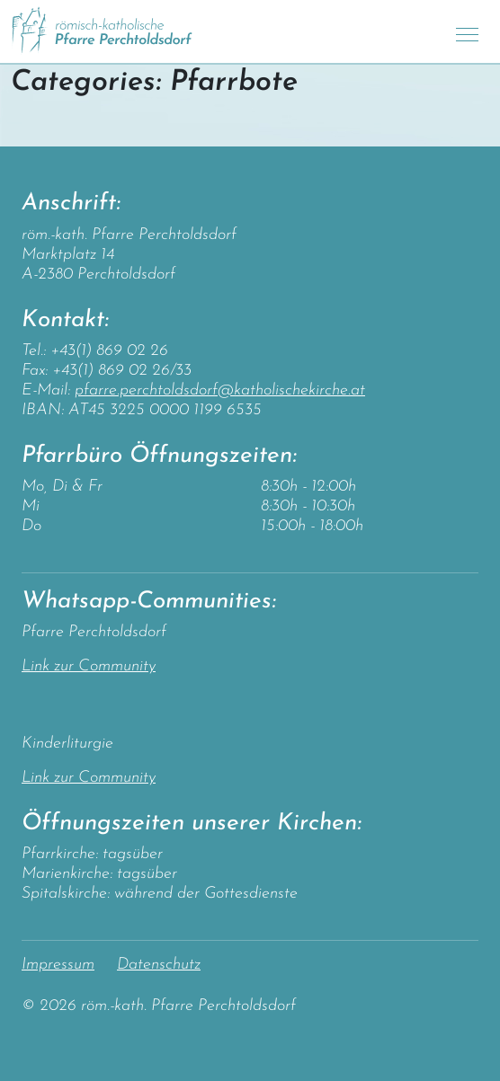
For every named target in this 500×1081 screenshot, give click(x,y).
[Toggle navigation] (467, 32)
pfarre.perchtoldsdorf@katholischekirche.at (220, 390)
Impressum (58, 964)
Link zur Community (89, 666)
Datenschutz (159, 964)
